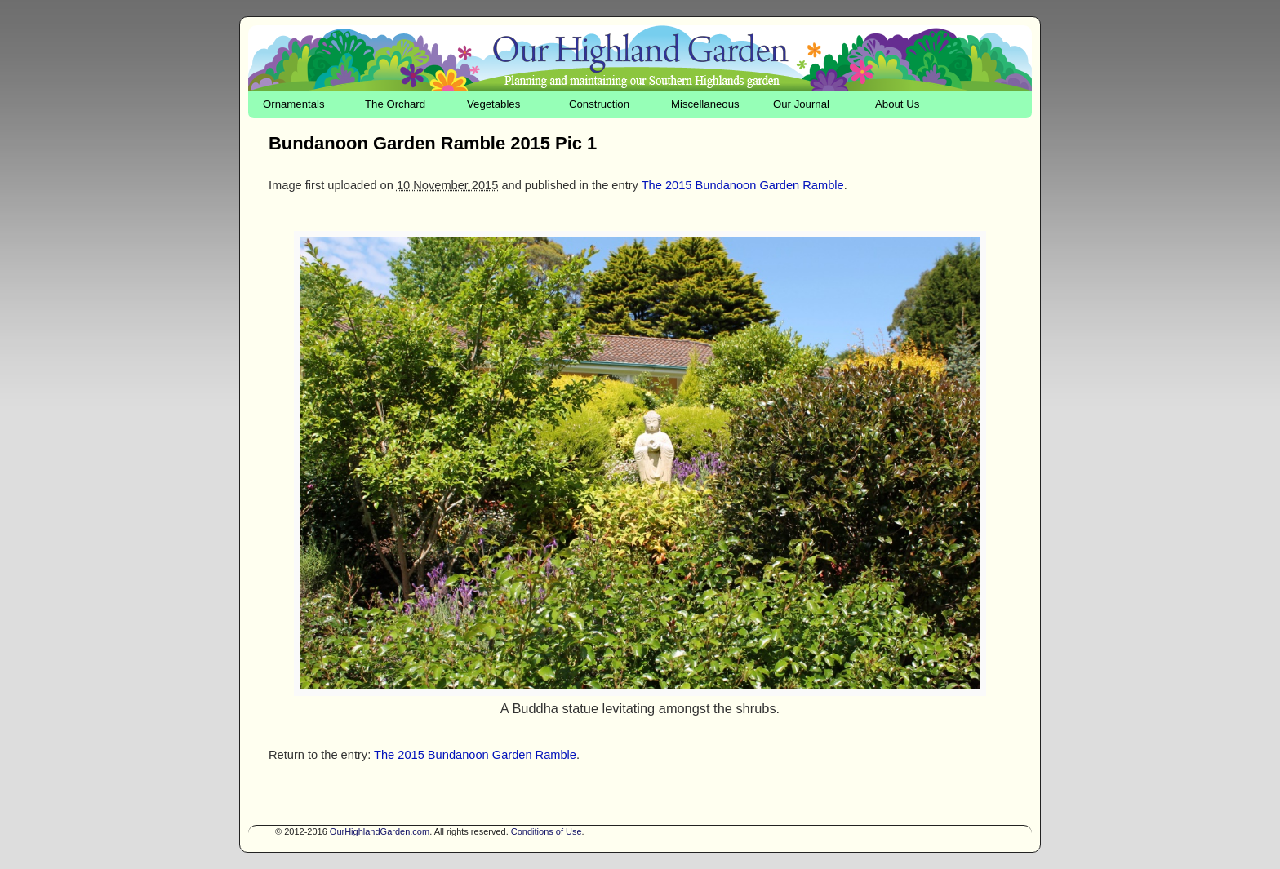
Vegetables (493, 104)
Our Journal (801, 104)
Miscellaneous (705, 104)
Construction (599, 104)
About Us (897, 104)
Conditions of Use (546, 831)
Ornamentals (294, 104)
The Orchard (395, 104)
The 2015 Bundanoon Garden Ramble (743, 185)
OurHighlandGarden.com (379, 831)
